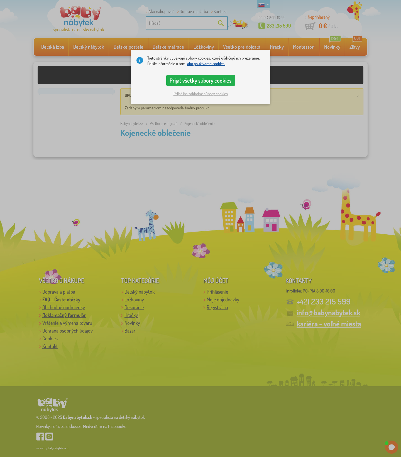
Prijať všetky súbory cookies (200, 80)
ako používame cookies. (206, 63)
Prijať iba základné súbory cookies (200, 93)
